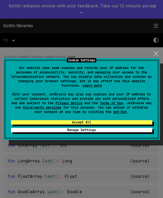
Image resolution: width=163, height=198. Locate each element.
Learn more (92, 85)
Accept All (81, 122)
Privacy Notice (69, 103)
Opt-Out (120, 112)
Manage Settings (81, 130)
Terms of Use (111, 103)
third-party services (42, 107)
